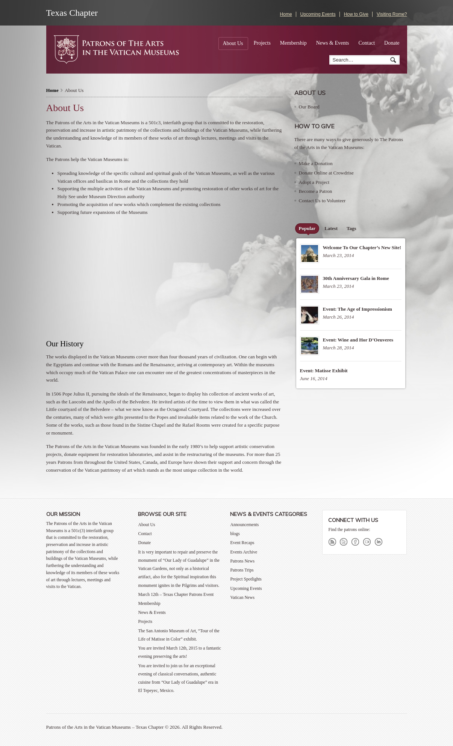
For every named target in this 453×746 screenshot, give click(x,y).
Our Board (309, 107)
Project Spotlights (245, 579)
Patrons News (242, 561)
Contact (367, 43)
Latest (331, 228)
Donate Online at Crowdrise (326, 173)
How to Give (356, 14)
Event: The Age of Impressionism (357, 309)
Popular (307, 228)
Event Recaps (242, 542)
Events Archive (243, 552)
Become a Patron (315, 191)
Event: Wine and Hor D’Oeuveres (358, 340)
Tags (351, 228)
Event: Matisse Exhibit (324, 370)
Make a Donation (316, 163)
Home (286, 14)
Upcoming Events (318, 14)
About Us (233, 43)
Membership (293, 43)
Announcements (244, 524)
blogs (234, 533)
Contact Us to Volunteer (322, 200)
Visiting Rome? (392, 14)
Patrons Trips (241, 570)
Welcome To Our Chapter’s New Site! (362, 247)
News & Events (332, 43)
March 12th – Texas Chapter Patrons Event (176, 594)
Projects (262, 43)
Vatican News (242, 597)
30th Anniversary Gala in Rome (356, 278)
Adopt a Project (314, 182)
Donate (391, 43)
